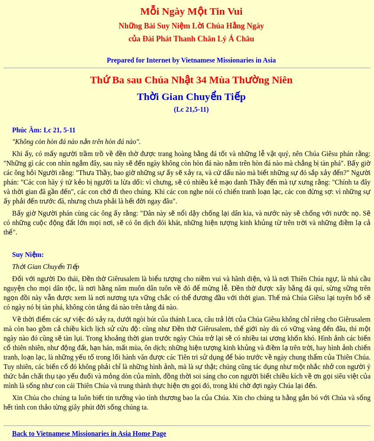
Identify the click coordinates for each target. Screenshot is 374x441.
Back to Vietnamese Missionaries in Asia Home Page (89, 433)
